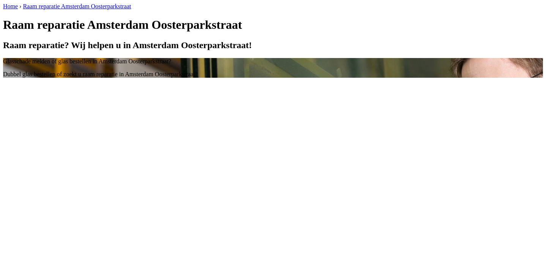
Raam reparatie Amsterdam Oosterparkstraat (77, 6)
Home (10, 6)
